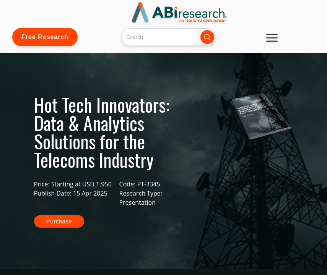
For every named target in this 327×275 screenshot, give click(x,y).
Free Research (44, 37)
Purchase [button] (59, 221)
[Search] (159, 37)
